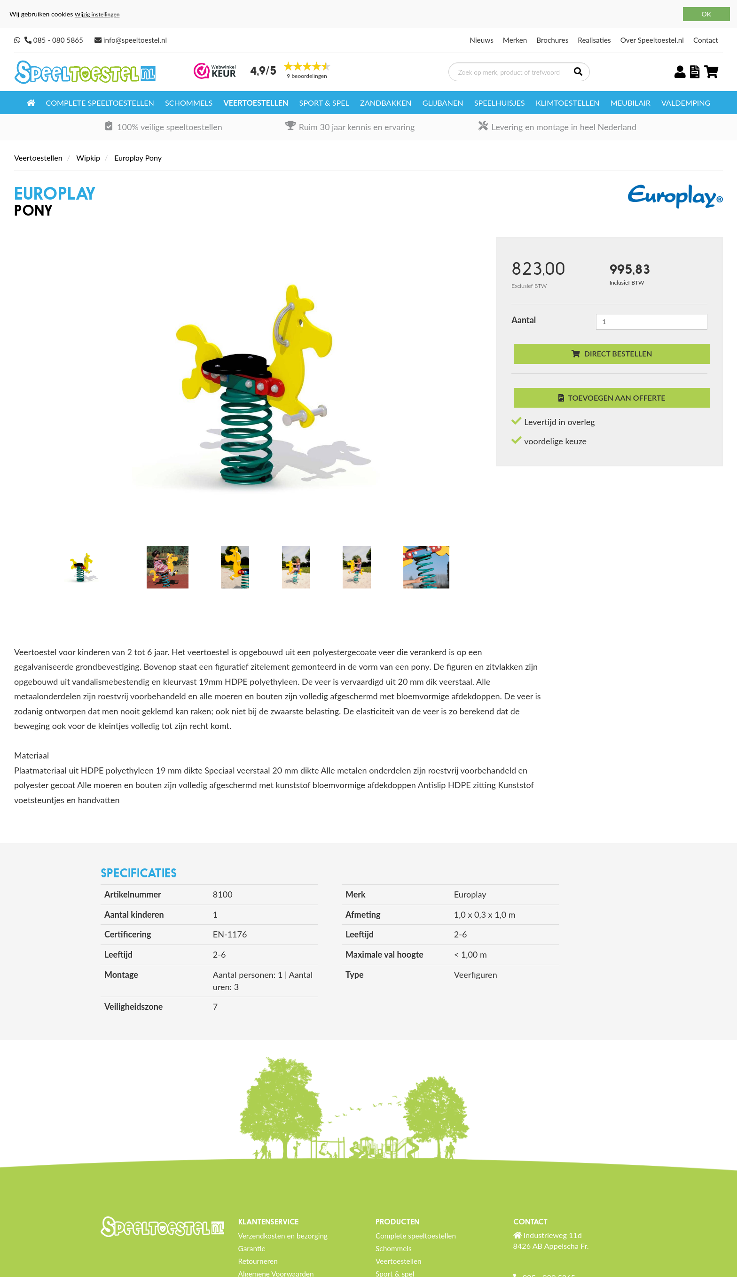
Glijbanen (443, 102)
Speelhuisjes (499, 102)
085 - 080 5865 (58, 40)
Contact (705, 40)
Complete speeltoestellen (100, 102)
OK (706, 14)
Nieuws (481, 40)
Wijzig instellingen (97, 14)
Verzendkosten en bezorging (283, 1235)
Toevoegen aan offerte (612, 397)
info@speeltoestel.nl (135, 40)
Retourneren (258, 1261)
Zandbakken (386, 102)
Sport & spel (324, 102)
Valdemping (685, 102)
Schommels (188, 102)
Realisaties (594, 40)
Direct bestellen (612, 353)
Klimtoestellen (568, 102)
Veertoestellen (255, 102)
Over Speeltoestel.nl (652, 40)
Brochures (552, 40)
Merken (515, 40)
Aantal (523, 320)
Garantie (252, 1248)
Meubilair (631, 102)
